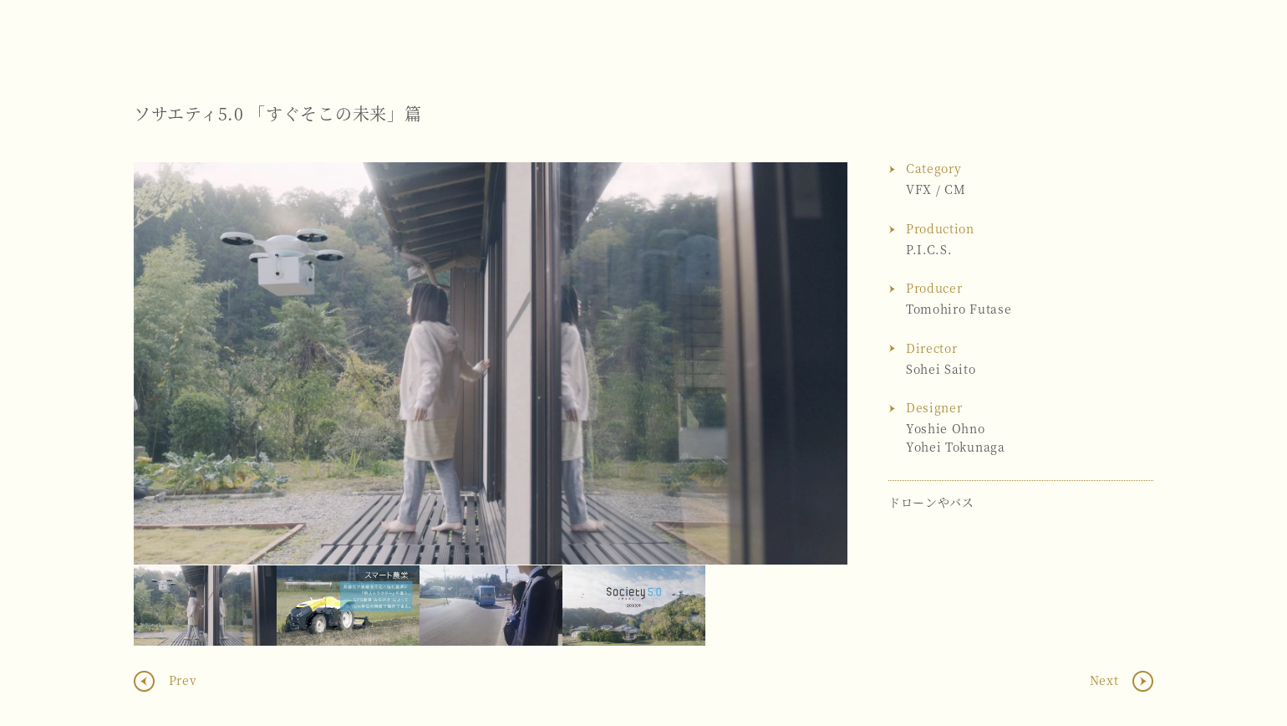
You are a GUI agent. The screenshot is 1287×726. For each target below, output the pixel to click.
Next (818, 364)
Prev (181, 680)
